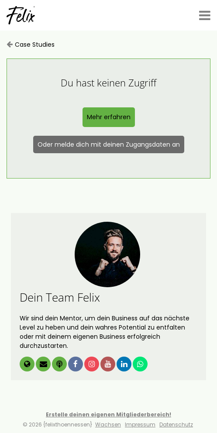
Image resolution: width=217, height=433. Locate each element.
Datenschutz (176, 424)
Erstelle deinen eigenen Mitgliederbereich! (108, 414)
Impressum (140, 424)
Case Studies (35, 44)
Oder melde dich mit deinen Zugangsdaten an (109, 144)
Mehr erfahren (109, 117)
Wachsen (108, 424)
